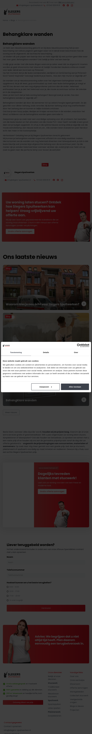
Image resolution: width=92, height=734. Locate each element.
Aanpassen (45, 387)
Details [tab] (46, 352)
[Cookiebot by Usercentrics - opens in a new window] (78, 345)
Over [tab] (76, 352)
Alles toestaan (75, 387)
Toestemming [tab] (16, 352)
